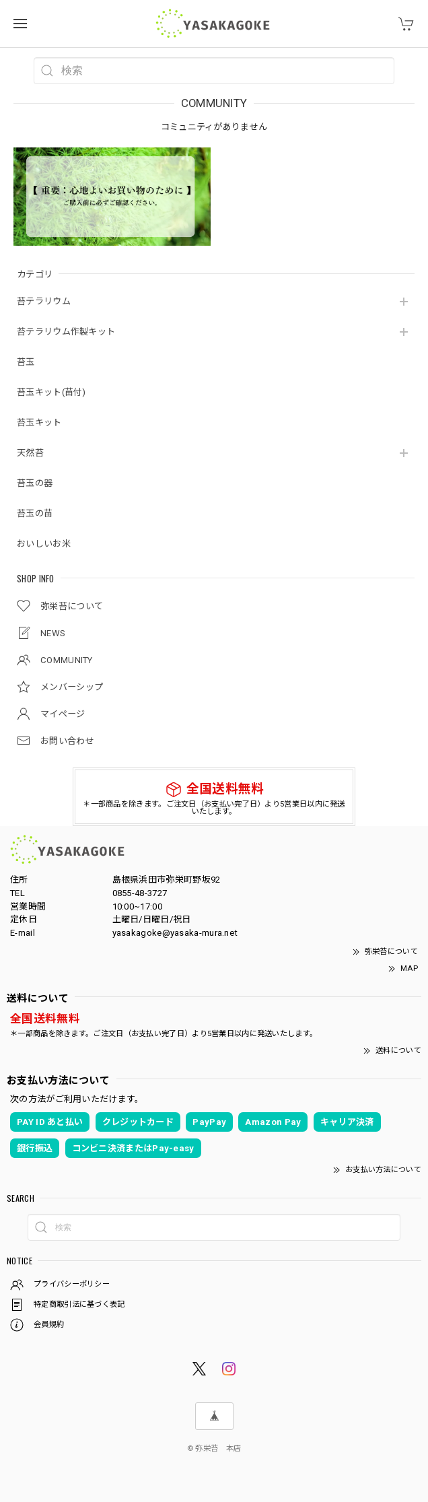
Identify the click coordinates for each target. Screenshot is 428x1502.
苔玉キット (39, 422)
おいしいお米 (44, 544)
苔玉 (26, 362)
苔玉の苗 (34, 513)
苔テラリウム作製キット (66, 332)
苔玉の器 (34, 483)
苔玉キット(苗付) (51, 392)
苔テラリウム (44, 301)
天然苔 (30, 453)
